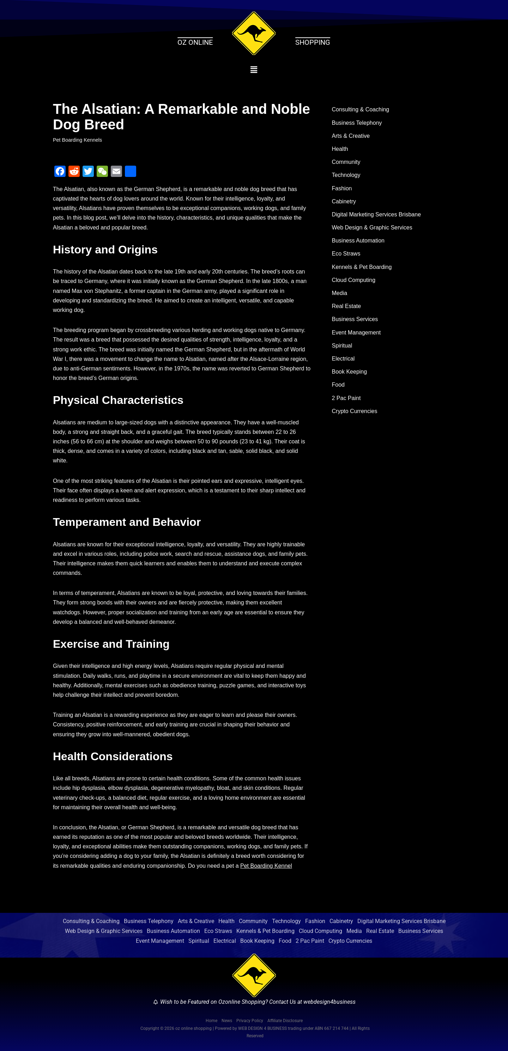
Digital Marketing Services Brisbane (376, 214)
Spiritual (342, 346)
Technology (346, 175)
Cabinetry (344, 201)
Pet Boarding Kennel (266, 866)
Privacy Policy (249, 1020)
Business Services (355, 319)
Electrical (343, 359)
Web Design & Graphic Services (372, 228)
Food (338, 385)
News (227, 1020)
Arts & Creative (351, 136)
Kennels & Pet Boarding (362, 267)
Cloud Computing (354, 280)
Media (339, 293)
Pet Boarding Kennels (77, 140)
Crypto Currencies (354, 411)
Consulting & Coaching (360, 109)
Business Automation (358, 241)
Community (346, 162)
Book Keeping (349, 372)
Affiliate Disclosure (285, 1020)
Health (340, 149)
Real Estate (346, 306)
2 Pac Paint (346, 398)
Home (211, 1020)
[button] (254, 69)
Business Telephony (357, 123)
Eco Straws (346, 254)
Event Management (356, 333)
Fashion (342, 188)
